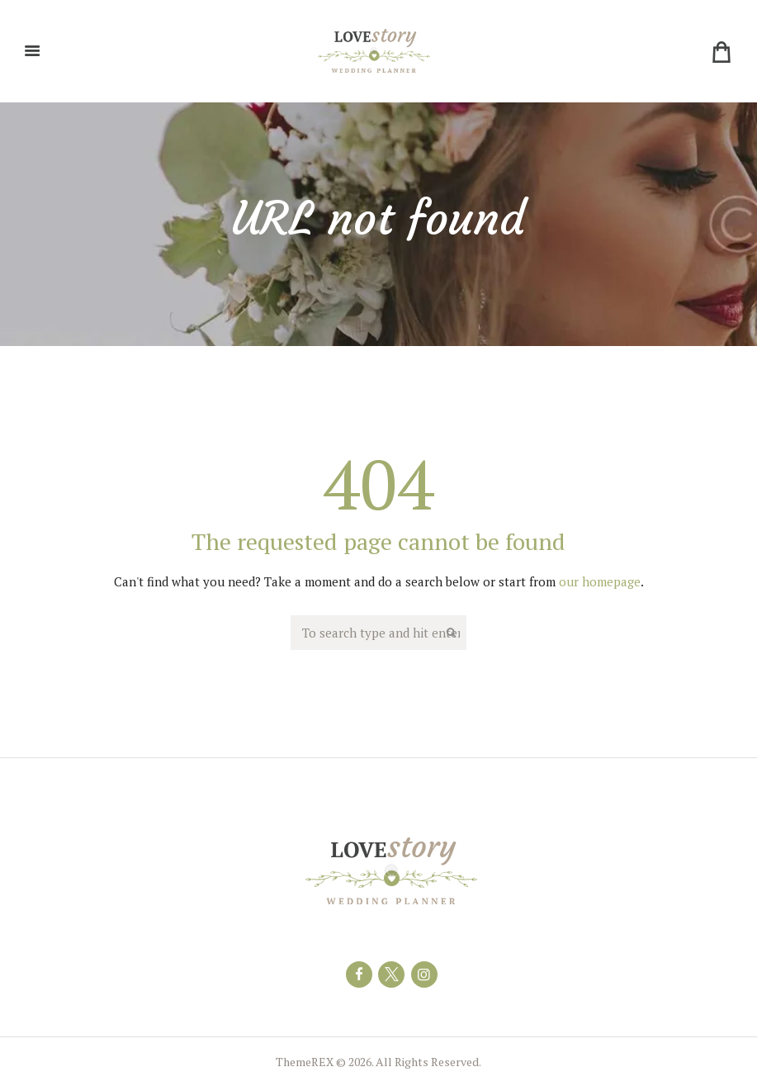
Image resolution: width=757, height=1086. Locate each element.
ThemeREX (305, 1061)
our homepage (600, 581)
